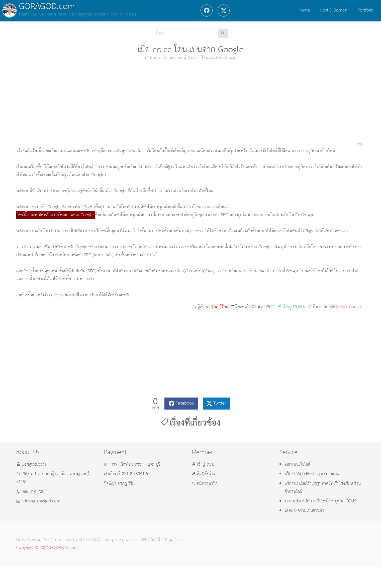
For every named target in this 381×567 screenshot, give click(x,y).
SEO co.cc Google (346, 307)
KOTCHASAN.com (95, 540)
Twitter (219, 403)
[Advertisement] (190, 105)
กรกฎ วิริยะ (218, 307)
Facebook (185, 403)
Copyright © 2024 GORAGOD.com (47, 548)
